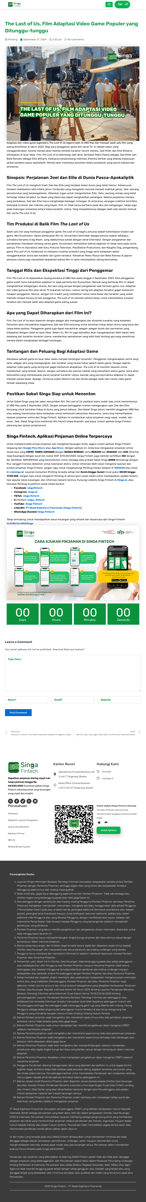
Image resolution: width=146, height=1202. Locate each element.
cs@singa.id (17, 471)
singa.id (32, 491)
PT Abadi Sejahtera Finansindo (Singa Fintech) (54, 507)
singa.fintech (31, 495)
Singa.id (122, 479)
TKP (122, 4)
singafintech (35, 487)
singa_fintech (35, 499)
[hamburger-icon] (109, 4)
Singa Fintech (34, 503)
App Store (58, 447)
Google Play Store (34, 447)
